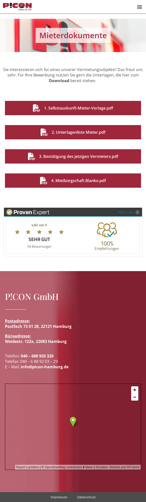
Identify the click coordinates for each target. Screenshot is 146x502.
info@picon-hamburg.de (45, 367)
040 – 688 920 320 (37, 356)
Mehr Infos (129, 212)
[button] (139, 7)
